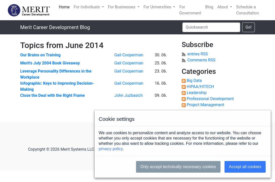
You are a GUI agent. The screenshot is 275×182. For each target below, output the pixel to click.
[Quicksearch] (211, 27)
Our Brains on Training (40, 55)
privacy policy (111, 149)
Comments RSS (201, 60)
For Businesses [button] (122, 7)
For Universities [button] (158, 7)
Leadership (197, 92)
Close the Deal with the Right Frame (52, 95)
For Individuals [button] (87, 7)
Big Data (194, 80)
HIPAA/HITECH (200, 86)
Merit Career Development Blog (55, 27)
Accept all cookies (245, 167)
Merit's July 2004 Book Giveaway (50, 63)
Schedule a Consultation (247, 10)
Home (64, 7)
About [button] (223, 7)
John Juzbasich (128, 95)
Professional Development (210, 98)
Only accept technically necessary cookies (178, 167)
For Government (190, 10)
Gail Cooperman (128, 55)
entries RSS (197, 54)
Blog (209, 7)
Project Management (205, 104)
